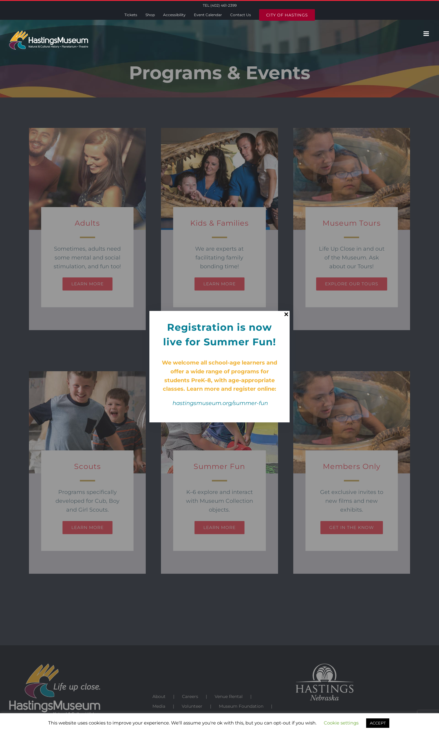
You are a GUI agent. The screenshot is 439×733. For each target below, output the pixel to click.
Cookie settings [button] (341, 723)
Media (158, 706)
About (159, 696)
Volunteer (192, 706)
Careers (190, 696)
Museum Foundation (241, 706)
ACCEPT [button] (378, 723)
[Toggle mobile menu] (426, 33)
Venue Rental (229, 696)
